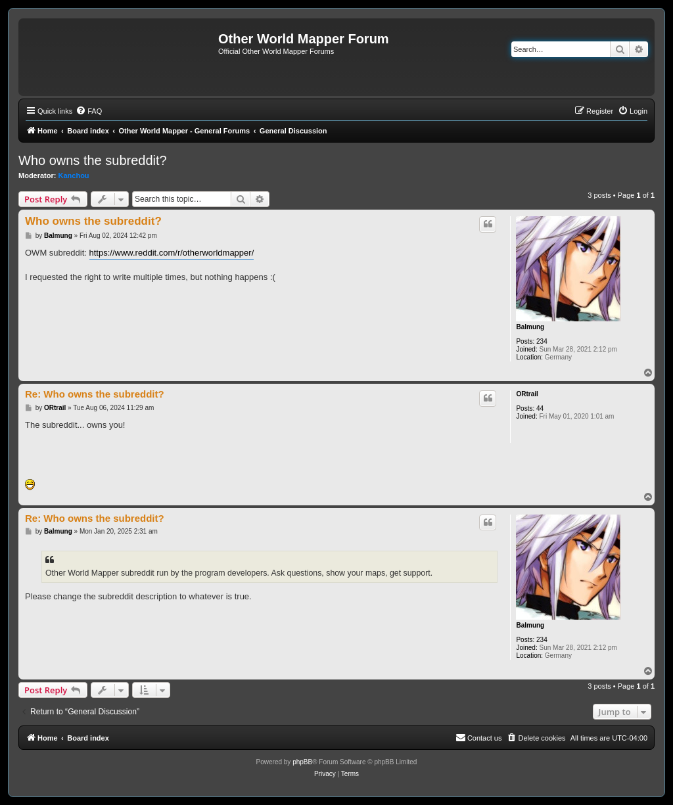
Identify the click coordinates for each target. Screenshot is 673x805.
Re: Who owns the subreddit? (94, 394)
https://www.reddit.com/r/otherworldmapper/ (171, 253)
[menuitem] (89, 111)
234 (541, 341)
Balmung (530, 327)
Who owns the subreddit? (92, 160)
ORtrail (527, 394)
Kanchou (73, 175)
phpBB (302, 762)
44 (540, 408)
